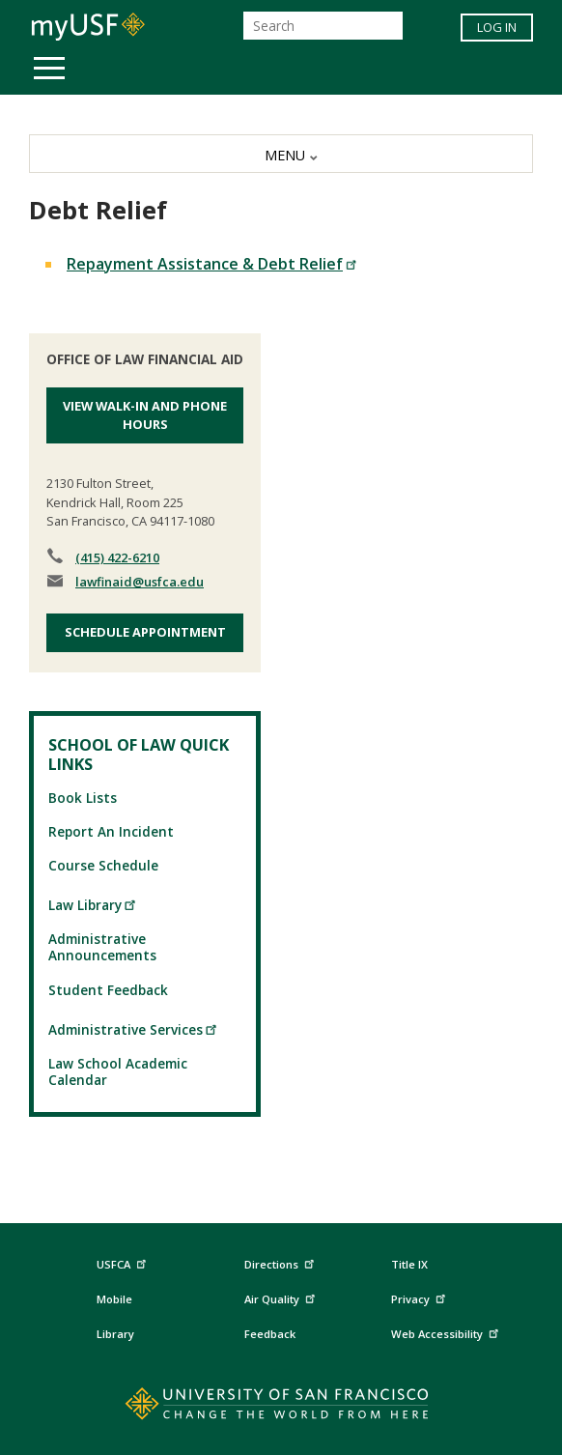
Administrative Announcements (102, 946)
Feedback (269, 1334)
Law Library (92, 905)
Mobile (114, 1299)
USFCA (124, 1261)
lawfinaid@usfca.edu (139, 581)
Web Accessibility (447, 1332)
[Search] (323, 26)
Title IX (409, 1264)
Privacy (420, 1296)
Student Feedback (108, 990)
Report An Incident (111, 831)
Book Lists (82, 797)
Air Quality (282, 1296)
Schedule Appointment (145, 632)
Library (115, 1334)
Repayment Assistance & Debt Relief (212, 263)
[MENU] (281, 153)
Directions (278, 1264)
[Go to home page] (281, 1407)
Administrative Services (133, 1029)
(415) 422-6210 (117, 557)
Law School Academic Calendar (117, 1071)
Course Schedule (103, 865)
